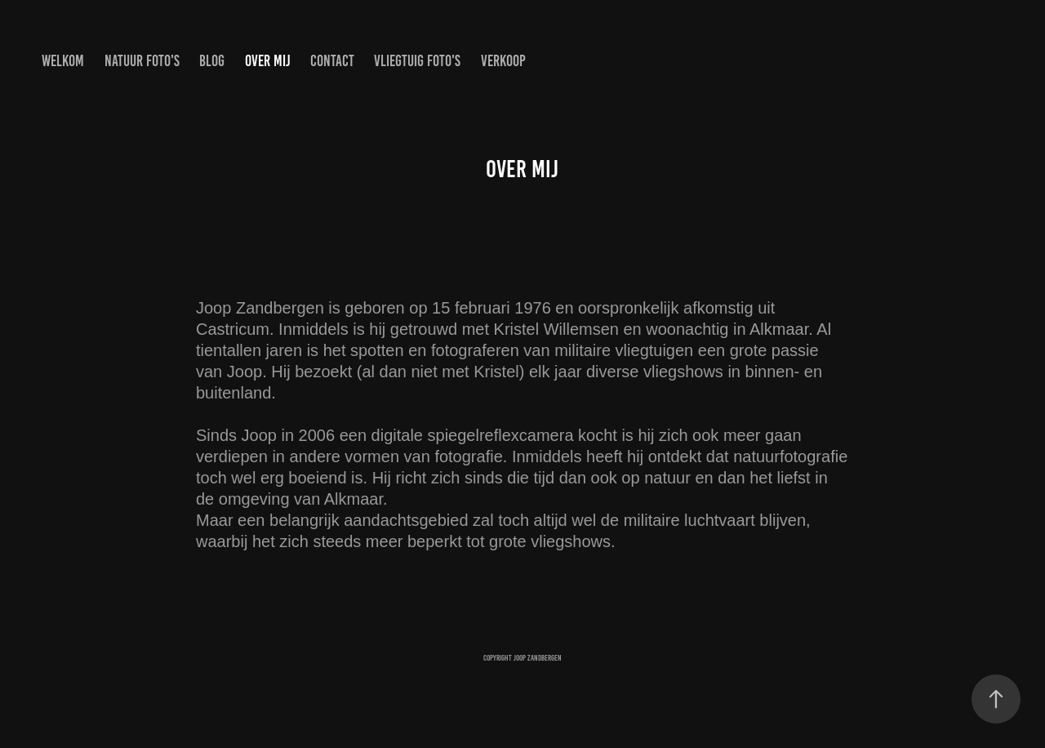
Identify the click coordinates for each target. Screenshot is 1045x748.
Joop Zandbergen (538, 657)
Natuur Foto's (142, 60)
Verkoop (503, 60)
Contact (332, 60)
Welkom (63, 60)
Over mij (268, 60)
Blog (212, 60)
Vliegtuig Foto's (417, 60)
